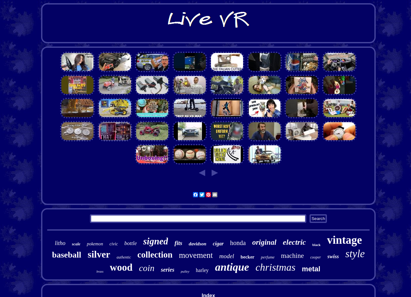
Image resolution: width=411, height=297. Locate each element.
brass (99, 271)
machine (292, 255)
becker (247, 256)
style (354, 253)
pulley (185, 271)
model (226, 256)
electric (294, 242)
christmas (275, 267)
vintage (344, 240)
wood (121, 267)
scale (76, 244)
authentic (124, 257)
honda (238, 242)
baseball (66, 254)
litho (60, 243)
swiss (333, 256)
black (316, 245)
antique (232, 267)
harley (202, 270)
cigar (218, 243)
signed (155, 241)
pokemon (95, 244)
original (264, 242)
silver (99, 254)
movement (196, 255)
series (167, 270)
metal (311, 269)
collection (154, 254)
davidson (197, 243)
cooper (315, 257)
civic (113, 244)
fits (178, 243)
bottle (130, 243)
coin (146, 268)
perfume (268, 257)
